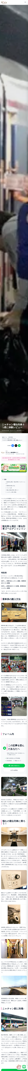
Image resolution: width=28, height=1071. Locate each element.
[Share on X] (16, 445)
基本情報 (11, 437)
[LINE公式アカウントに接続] (21, 1066)
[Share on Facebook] (12, 445)
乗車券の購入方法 (11, 485)
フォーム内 (9, 488)
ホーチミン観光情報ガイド (12, 452)
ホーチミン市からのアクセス (9, 438)
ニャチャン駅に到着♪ (12, 492)
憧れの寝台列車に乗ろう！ (13, 490)
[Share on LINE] (19, 445)
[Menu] (25, 2)
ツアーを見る (14, 770)
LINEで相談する (14, 765)
